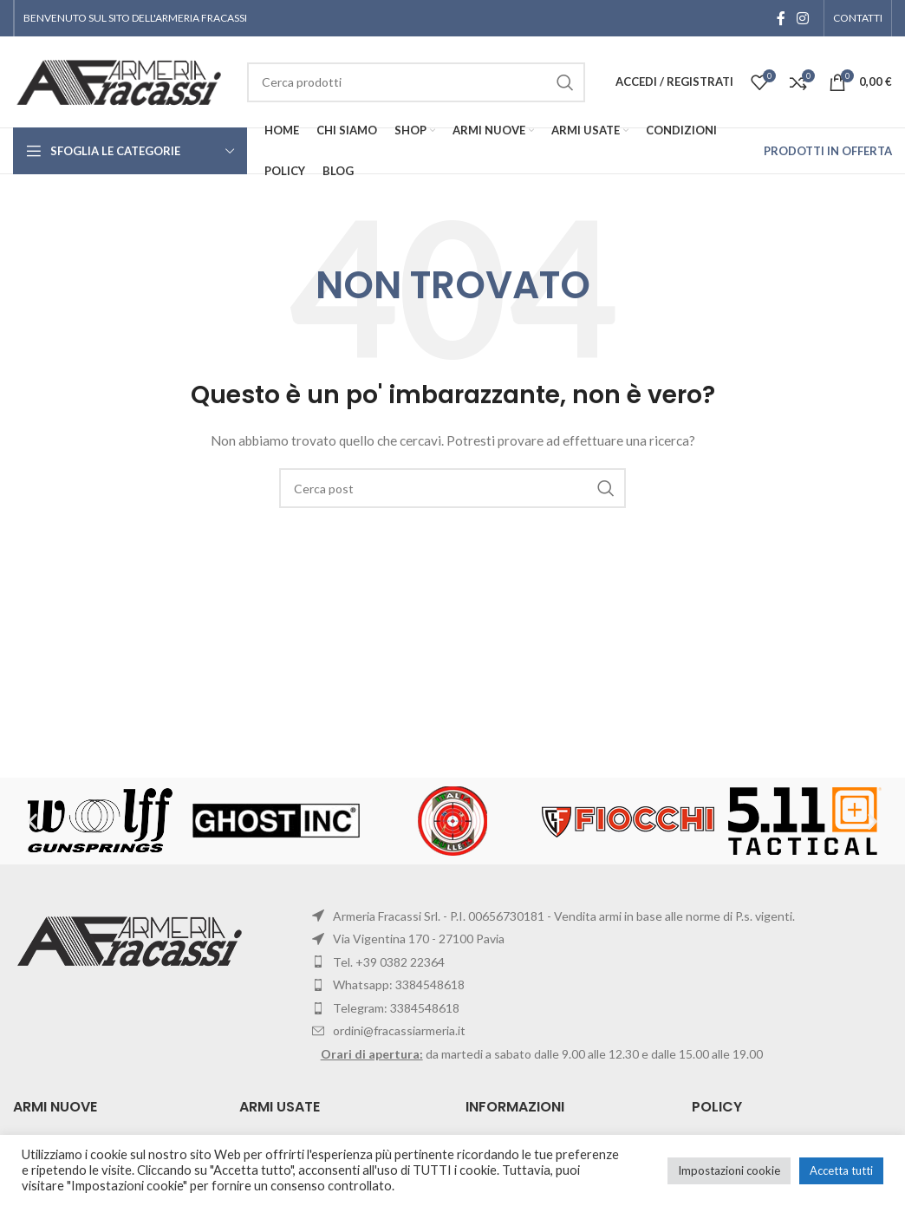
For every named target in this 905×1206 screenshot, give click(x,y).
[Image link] (132, 939)
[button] (32, 820)
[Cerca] (452, 488)
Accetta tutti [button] (841, 1170)
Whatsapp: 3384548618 (399, 984)
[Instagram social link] (803, 18)
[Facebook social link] (781, 18)
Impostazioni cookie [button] (729, 1170)
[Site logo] (121, 80)
